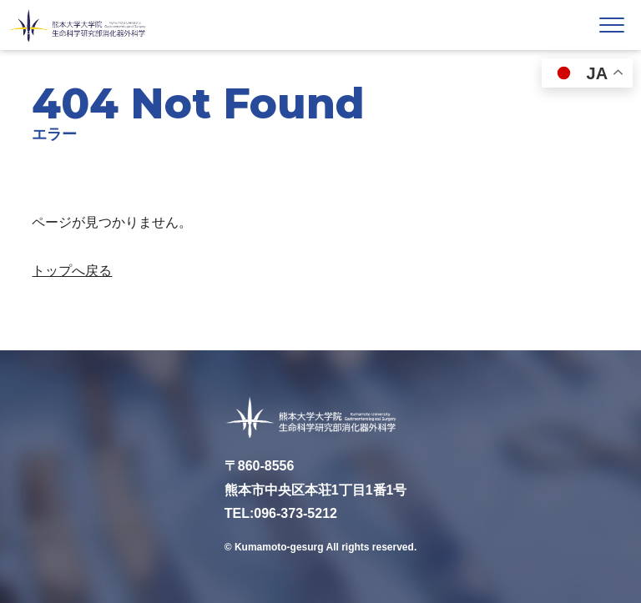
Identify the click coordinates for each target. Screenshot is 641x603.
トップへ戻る (72, 271)
